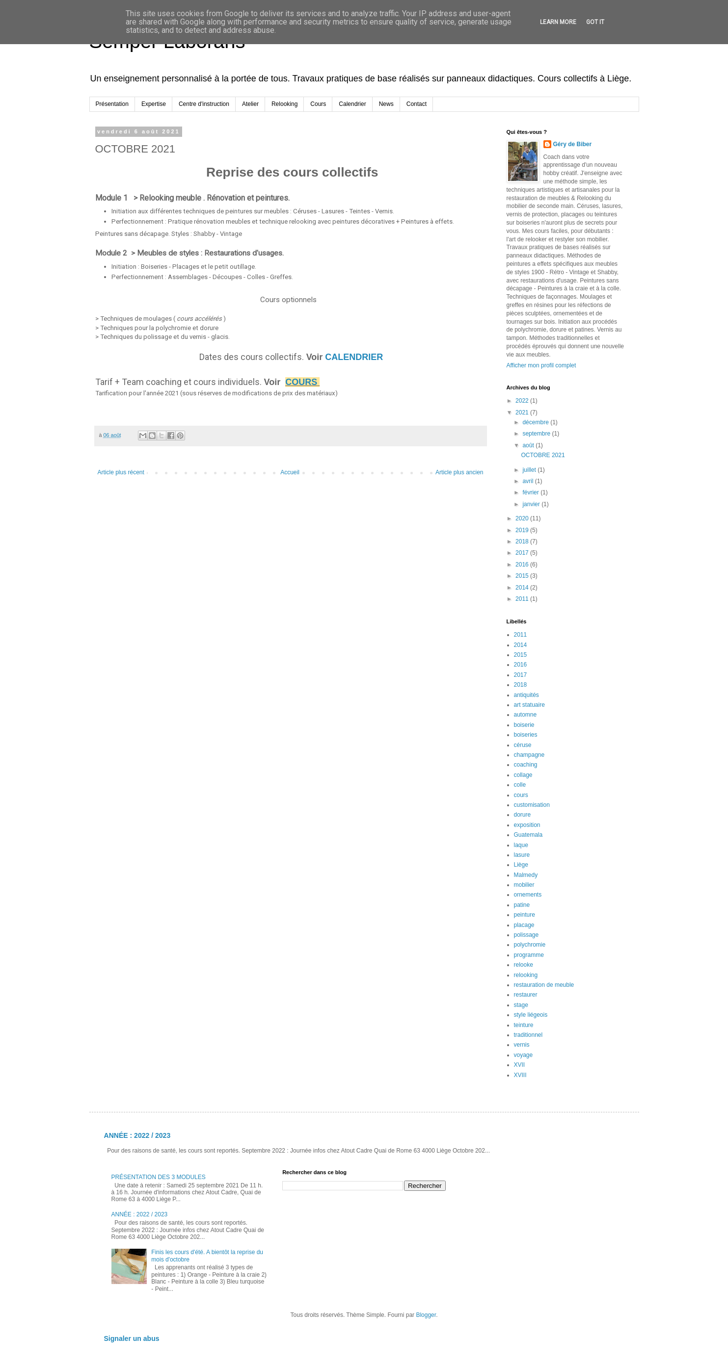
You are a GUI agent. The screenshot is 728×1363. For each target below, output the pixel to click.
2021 (522, 412)
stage (521, 1005)
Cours (318, 104)
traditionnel (528, 1034)
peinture (524, 914)
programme (529, 955)
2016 (522, 564)
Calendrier (352, 104)
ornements (528, 894)
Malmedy (526, 875)
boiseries (526, 734)
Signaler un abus (132, 1338)
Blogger (426, 1315)
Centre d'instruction (204, 104)
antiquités (526, 695)
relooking (526, 975)
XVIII (520, 1075)
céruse (523, 745)
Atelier (250, 104)
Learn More (558, 22)
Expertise (153, 104)
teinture (524, 1025)
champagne (529, 754)
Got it (595, 22)
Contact (416, 104)
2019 (522, 530)
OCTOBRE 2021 (543, 455)
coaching (526, 764)
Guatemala (528, 834)
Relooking (284, 104)
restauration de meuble (544, 984)
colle (520, 784)
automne (525, 714)
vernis (522, 1044)
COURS (301, 382)
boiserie (524, 724)
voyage (523, 1055)
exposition (527, 825)
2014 (522, 587)
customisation (532, 804)
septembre (537, 433)
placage (524, 925)
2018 (522, 541)
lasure (522, 854)
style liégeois (531, 1014)
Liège (521, 864)
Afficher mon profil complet (541, 365)
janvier (531, 504)
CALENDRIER (355, 357)
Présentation (112, 104)
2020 (522, 518)
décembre (536, 422)
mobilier (524, 884)
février (531, 492)
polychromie (530, 944)
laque (521, 845)
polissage (526, 934)
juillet (530, 469)
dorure (522, 814)
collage (523, 775)
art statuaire (529, 704)
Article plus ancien (459, 472)
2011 (522, 598)
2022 (522, 400)
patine (522, 904)
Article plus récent (121, 472)
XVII (519, 1064)
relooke (523, 964)
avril (528, 481)
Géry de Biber (572, 144)
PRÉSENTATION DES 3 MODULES (158, 1177)
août (529, 445)
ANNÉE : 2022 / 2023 (137, 1135)
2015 (522, 575)
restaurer (526, 994)
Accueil (289, 472)
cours (521, 795)
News (386, 104)
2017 (522, 552)
